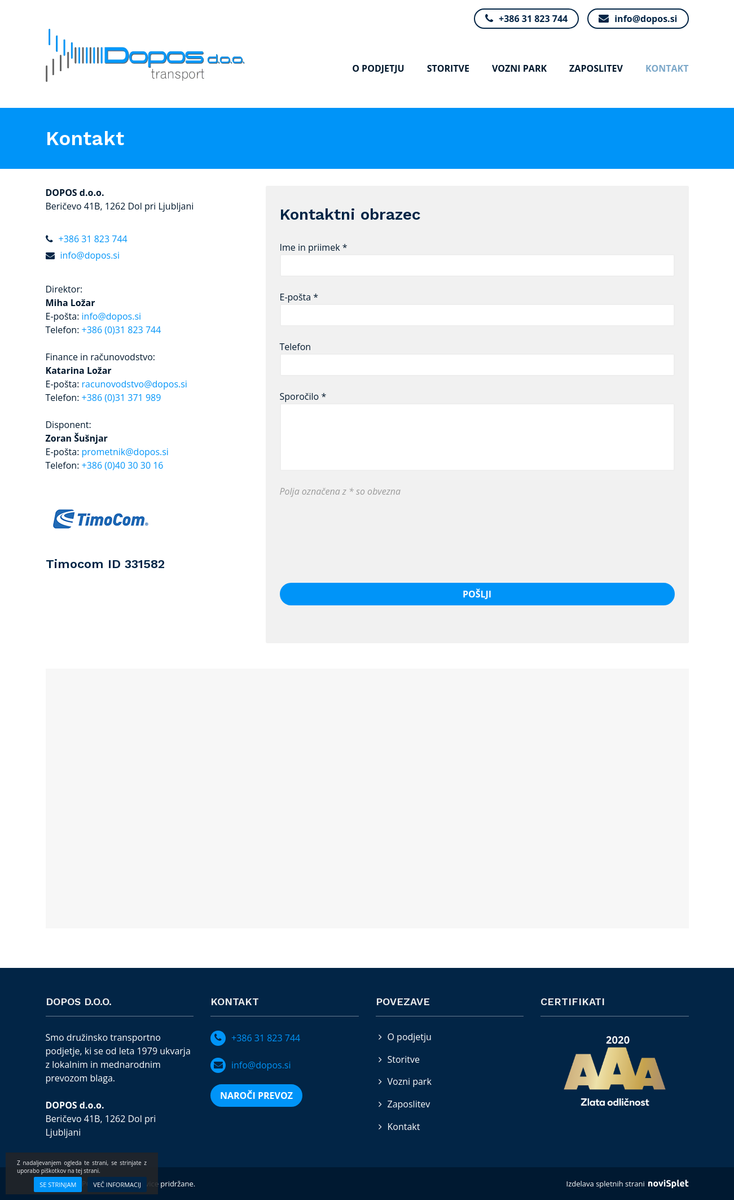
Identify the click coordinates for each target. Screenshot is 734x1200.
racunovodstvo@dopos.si (134, 384)
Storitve (448, 68)
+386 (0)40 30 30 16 (123, 465)
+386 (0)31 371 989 (121, 397)
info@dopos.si (112, 316)
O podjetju (378, 68)
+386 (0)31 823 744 (121, 330)
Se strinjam (57, 1184)
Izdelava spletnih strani (627, 1184)
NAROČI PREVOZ (256, 1095)
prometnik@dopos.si (125, 452)
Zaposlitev (596, 68)
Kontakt (667, 68)
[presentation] (365, 534)
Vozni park (519, 68)
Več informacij (117, 1184)
